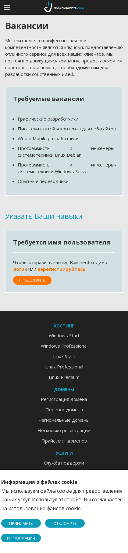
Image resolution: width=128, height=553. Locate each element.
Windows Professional (64, 346)
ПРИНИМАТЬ (21, 523)
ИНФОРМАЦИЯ (21, 538)
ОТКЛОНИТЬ (65, 523)
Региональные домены (64, 420)
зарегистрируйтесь (61, 269)
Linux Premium (64, 377)
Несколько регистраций (64, 430)
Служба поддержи (64, 463)
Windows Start (64, 335)
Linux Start (64, 356)
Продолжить (32, 280)
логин (20, 269)
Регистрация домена (64, 399)
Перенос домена (64, 409)
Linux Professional (64, 367)
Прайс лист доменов (64, 441)
